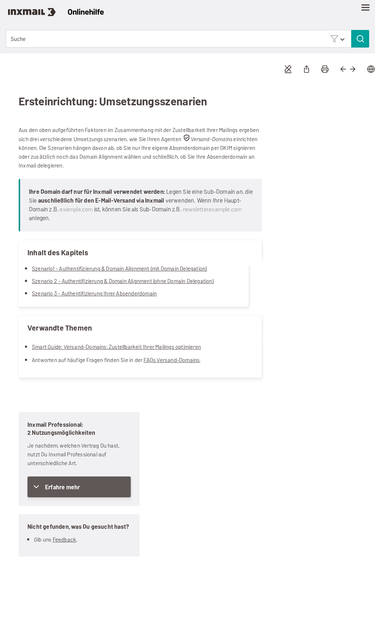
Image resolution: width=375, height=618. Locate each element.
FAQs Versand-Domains (172, 360)
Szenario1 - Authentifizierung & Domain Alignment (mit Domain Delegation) (119, 268)
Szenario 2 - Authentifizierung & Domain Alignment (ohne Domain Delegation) (123, 281)
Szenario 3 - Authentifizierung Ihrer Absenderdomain (94, 293)
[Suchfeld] (187, 39)
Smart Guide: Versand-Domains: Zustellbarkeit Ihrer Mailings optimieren (116, 346)
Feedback (65, 539)
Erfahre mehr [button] (62, 487)
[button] (337, 38)
